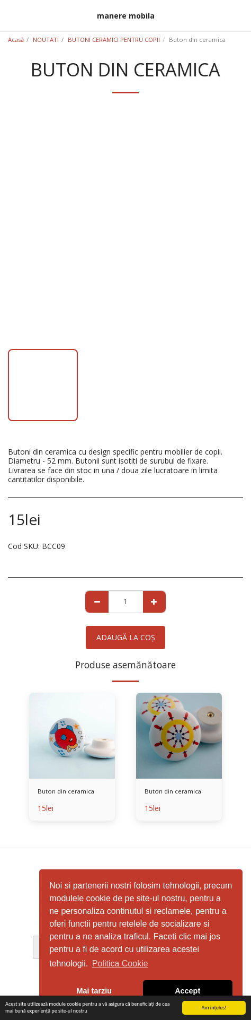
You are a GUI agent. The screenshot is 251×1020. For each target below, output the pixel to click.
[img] (72, 736)
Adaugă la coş (125, 637)
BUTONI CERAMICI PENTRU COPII (114, 39)
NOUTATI (46, 39)
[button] (12, 15)
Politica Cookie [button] (120, 963)
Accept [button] (187, 991)
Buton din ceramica (66, 791)
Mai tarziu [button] (94, 991)
